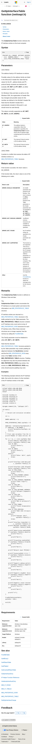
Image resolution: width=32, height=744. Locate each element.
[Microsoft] (16, 2)
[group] (16, 58)
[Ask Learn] (26, 6)
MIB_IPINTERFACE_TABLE (10, 159)
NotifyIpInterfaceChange (8, 700)
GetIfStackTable (6, 662)
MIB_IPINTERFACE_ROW (9, 326)
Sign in (29, 2)
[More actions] (29, 6)
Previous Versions (15, 734)
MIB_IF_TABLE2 (6, 689)
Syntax (4, 27)
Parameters (6, 29)
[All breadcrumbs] (2, 6)
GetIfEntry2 (4, 658)
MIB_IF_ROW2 (6, 685)
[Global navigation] (1, 2)
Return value (6, 31)
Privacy (11, 736)
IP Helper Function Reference (10, 677)
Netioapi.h (15, 6)
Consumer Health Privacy (8, 739)
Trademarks (4, 741)
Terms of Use (21, 739)
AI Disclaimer (4, 734)
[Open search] (24, 2)
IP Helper (8, 6)
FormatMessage (27, 277)
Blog (23, 734)
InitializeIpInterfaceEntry (8, 681)
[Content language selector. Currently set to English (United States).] (9, 726)
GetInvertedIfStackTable (8, 670)
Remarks (5, 33)
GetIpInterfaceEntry (7, 673)
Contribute (4, 736)
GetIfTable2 (4, 666)
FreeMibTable (19, 334)
